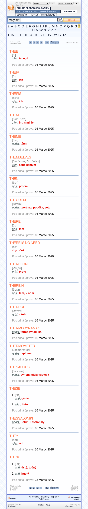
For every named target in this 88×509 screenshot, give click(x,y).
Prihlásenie (48, 15)
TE (16, 35)
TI (26, 35)
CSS (48, 505)
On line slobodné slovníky (33, 8)
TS (40, 35)
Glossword (70, 506)
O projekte (68, 11)
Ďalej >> (54, 42)
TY (59, 35)
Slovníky (22, 15)
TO (30, 35)
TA (12, 35)
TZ (64, 35)
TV (49, 35)
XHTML (41, 505)
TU (45, 35)
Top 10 (34, 15)
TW (54, 35)
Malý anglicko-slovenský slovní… (38, 11)
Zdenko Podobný (14, 505)
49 (47, 42)
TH (21, 35)
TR (35, 35)
